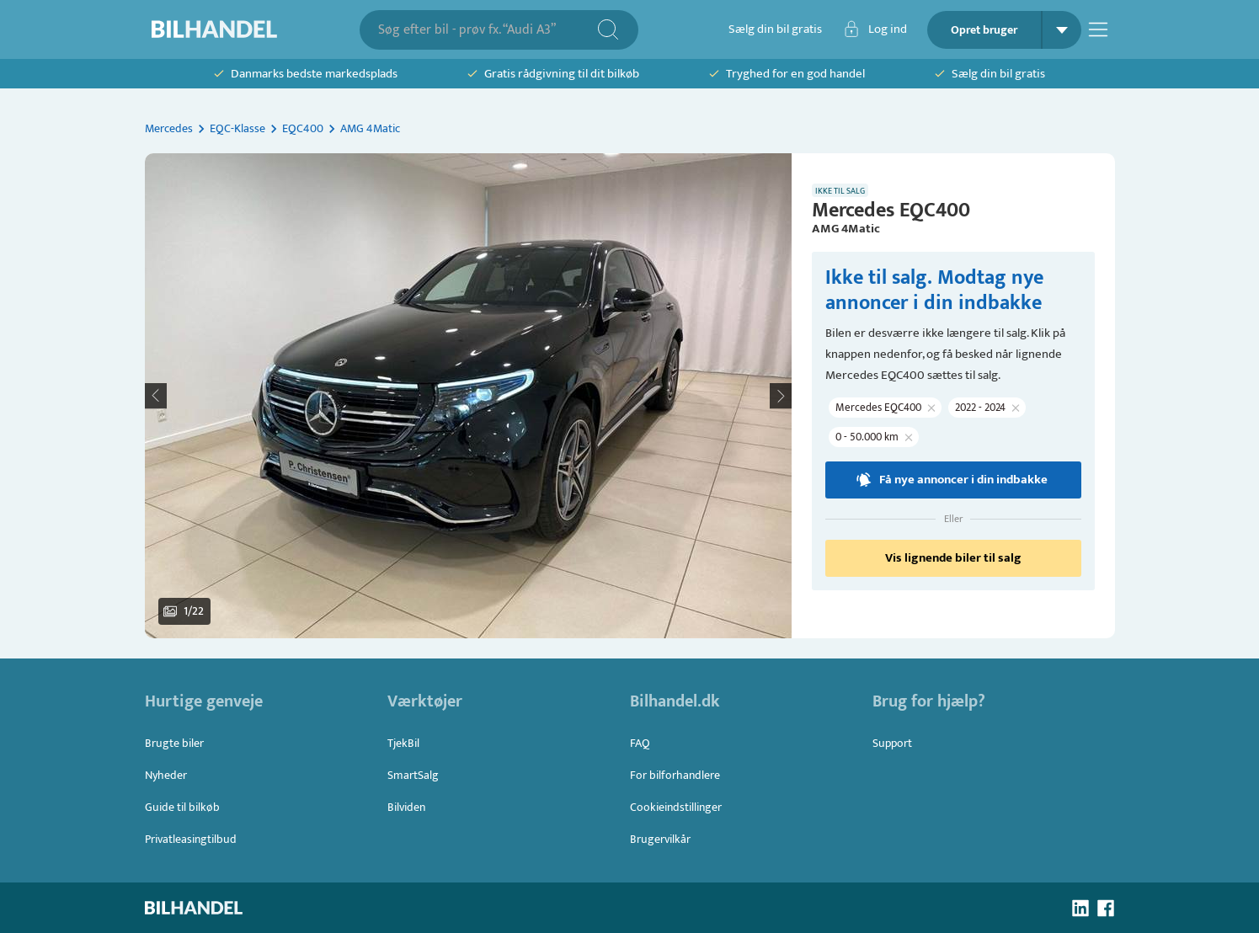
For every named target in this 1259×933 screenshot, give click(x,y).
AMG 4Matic (370, 128)
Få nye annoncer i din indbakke (953, 479)
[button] (468, 395)
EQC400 (302, 128)
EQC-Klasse (237, 128)
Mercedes (169, 128)
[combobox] (487, 30)
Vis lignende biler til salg (953, 558)
